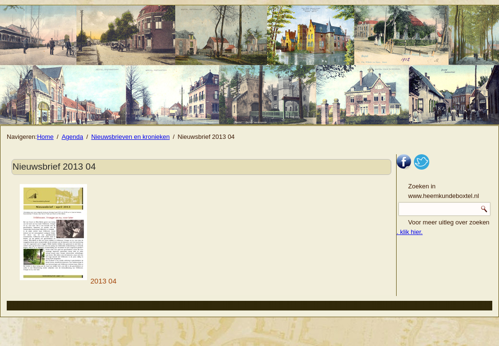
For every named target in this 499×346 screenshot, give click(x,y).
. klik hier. (410, 231)
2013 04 (68, 281)
